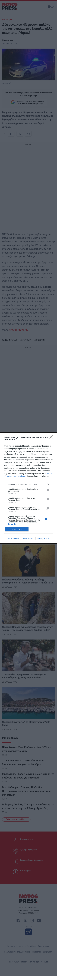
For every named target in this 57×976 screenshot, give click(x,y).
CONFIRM (17, 529)
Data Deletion (13, 538)
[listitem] (28, 484)
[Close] (51, 437)
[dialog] (28, 488)
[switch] (47, 490)
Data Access (28, 538)
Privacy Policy (43, 538)
